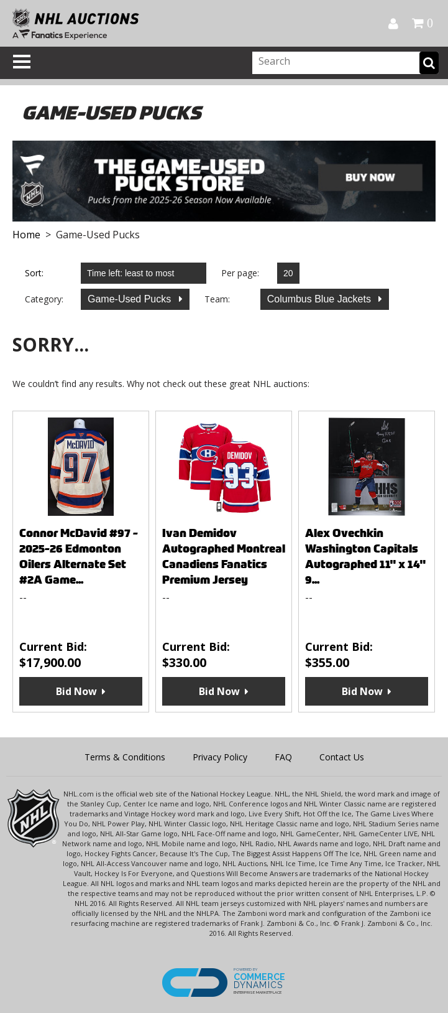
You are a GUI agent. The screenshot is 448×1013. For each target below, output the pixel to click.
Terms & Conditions (125, 757)
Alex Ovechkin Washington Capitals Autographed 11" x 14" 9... (365, 556)
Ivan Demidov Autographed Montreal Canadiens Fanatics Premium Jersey (223, 556)
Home (26, 234)
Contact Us (341, 757)
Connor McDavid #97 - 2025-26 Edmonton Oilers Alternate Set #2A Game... (78, 556)
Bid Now (76, 691)
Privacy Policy (220, 757)
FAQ (283, 757)
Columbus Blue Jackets (320, 299)
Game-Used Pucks (131, 299)
